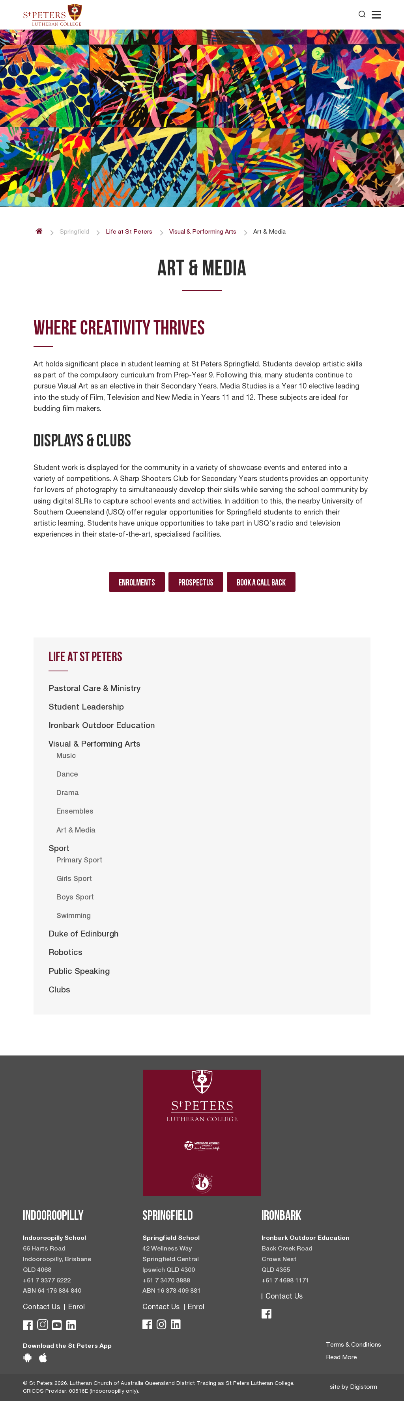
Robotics (65, 953)
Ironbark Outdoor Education (102, 726)
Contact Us (41, 1307)
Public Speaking (79, 972)
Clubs (59, 991)
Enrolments (137, 582)
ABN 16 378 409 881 (171, 1291)
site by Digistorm (353, 1387)
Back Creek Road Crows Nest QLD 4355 (287, 1260)
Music (66, 756)
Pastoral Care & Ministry (95, 689)
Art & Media (75, 830)
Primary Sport (79, 860)
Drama (67, 793)
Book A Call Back (261, 582)
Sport (59, 849)
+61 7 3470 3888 (166, 1281)
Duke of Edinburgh (84, 935)
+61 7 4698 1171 (285, 1281)
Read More (341, 1358)
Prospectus (195, 582)
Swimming (73, 916)
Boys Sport (75, 897)
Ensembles (75, 812)
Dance (67, 775)
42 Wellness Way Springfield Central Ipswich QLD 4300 (170, 1260)
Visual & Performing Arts (94, 745)
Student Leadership (86, 708)
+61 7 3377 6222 (47, 1281)
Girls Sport (74, 879)
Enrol (76, 1307)
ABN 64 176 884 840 (52, 1291)
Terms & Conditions (353, 1345)
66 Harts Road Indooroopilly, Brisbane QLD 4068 (57, 1260)
